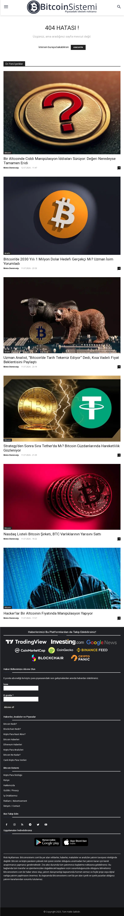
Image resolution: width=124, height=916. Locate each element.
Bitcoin (8, 440)
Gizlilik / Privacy (11, 790)
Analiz (7, 253)
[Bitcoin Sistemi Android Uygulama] (48, 845)
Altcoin (8, 153)
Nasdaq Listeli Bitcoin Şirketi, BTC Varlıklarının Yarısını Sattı (52, 534)
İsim (5, 684)
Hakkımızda (9, 785)
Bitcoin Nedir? (10, 724)
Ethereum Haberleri (12, 744)
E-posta (8, 695)
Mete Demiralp (11, 167)
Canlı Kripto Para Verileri (15, 760)
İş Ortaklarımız (10, 796)
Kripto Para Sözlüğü (12, 775)
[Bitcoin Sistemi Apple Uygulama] (76, 845)
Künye (6, 780)
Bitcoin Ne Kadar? (11, 755)
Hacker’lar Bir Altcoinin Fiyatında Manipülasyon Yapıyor (48, 613)
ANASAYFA (78, 47)
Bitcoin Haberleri (11, 739)
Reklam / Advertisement (15, 801)
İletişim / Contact (11, 806)
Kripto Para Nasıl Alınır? (14, 734)
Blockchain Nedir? (12, 729)
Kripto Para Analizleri (13, 750)
